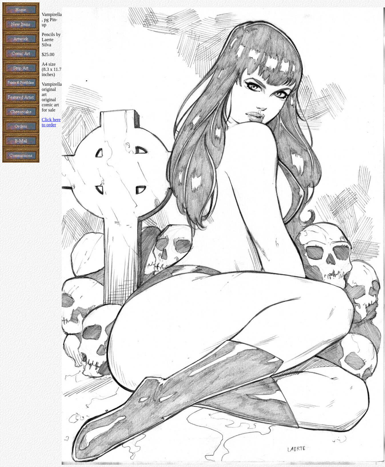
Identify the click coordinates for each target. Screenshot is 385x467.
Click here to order (51, 122)
